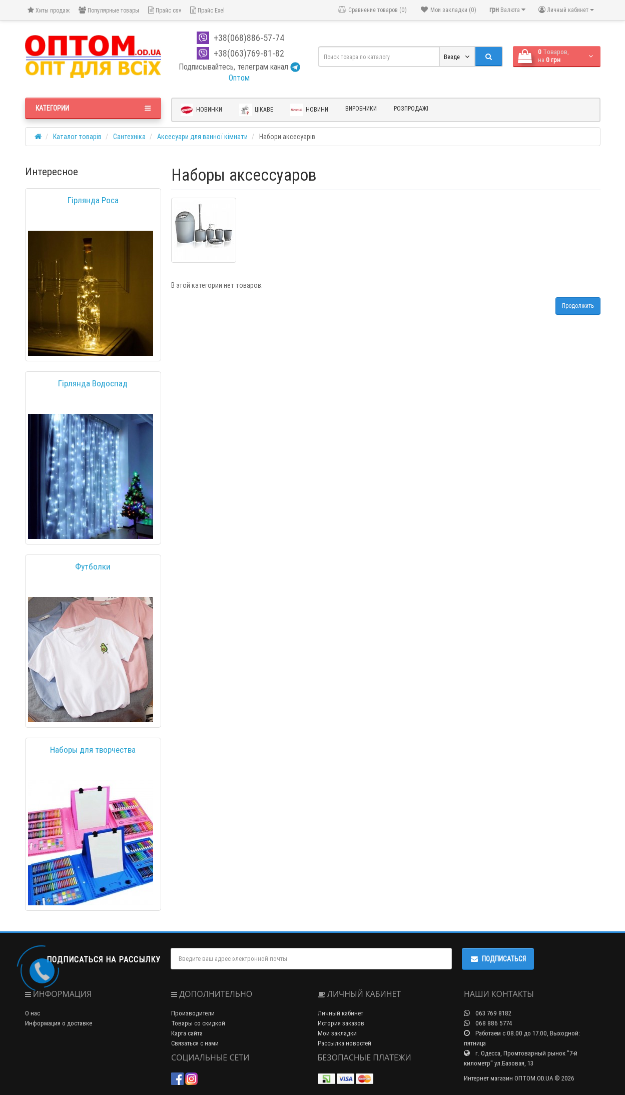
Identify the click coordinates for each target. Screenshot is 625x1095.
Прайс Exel (207, 10)
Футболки (93, 566)
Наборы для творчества (93, 749)
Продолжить (578, 305)
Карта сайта (187, 1033)
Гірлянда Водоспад (93, 383)
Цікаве (256, 110)
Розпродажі (411, 108)
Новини (309, 110)
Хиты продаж (49, 10)
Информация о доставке (58, 1023)
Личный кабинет (340, 1013)
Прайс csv (164, 10)
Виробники (361, 108)
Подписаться (498, 958)
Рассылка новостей (344, 1043)
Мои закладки (337, 1033)
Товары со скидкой (198, 1023)
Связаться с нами (195, 1043)
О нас (32, 1013)
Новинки (201, 110)
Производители (193, 1013)
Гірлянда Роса (93, 200)
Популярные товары (109, 10)
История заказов (341, 1023)
